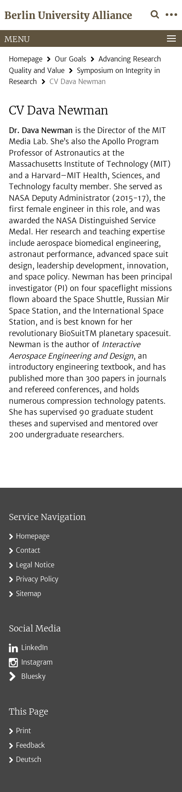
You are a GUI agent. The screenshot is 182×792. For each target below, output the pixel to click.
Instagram (37, 662)
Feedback (30, 745)
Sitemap (28, 593)
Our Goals (70, 59)
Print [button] (23, 731)
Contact (28, 550)
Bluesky (33, 676)
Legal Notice (35, 565)
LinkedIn (34, 647)
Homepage (25, 59)
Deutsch (29, 759)
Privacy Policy (37, 579)
